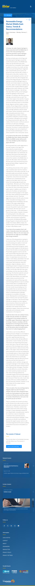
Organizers (6, 546)
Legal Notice (6, 538)
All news (7, 15)
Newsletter (6, 549)
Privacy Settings (8, 555)
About (4, 543)
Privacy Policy (7, 552)
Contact (5, 540)
